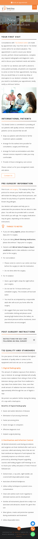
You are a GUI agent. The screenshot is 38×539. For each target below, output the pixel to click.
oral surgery (13, 189)
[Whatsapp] (33, 534)
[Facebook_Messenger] (33, 523)
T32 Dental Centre (21, 43)
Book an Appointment (19, 2)
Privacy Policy (22, 534)
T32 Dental (16, 532)
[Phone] (33, 529)
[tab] (19, 340)
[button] (8, 175)
